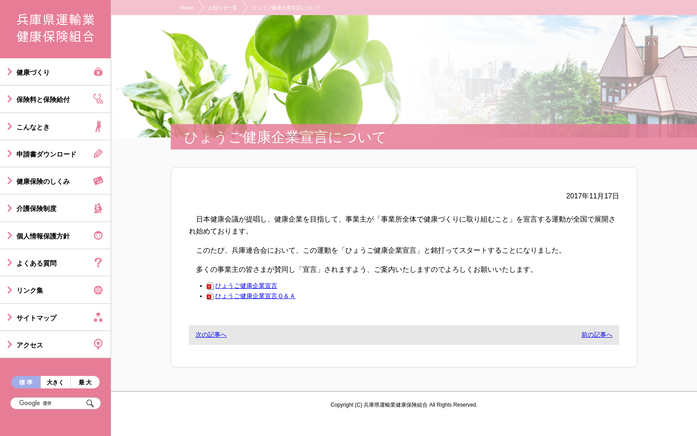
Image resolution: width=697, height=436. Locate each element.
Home (186, 7)
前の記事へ (597, 334)
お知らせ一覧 (222, 7)
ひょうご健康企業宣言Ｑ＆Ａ (251, 295)
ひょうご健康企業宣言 (242, 285)
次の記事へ (211, 334)
